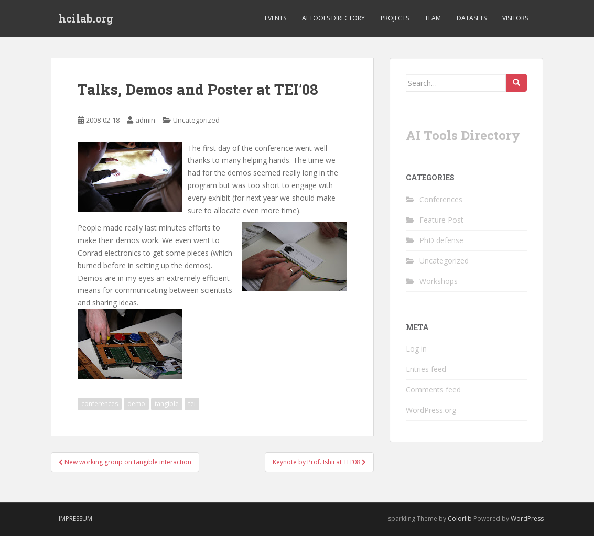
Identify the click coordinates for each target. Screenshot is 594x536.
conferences (99, 403)
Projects (395, 18)
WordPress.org (431, 410)
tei (192, 403)
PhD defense (441, 240)
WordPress (527, 518)
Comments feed (433, 390)
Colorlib (460, 518)
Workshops (438, 281)
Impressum (75, 518)
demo (136, 403)
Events (275, 18)
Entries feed (426, 369)
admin (145, 120)
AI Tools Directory (333, 18)
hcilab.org (86, 18)
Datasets (472, 18)
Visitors (515, 18)
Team (433, 18)
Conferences (440, 199)
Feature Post (441, 220)
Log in (416, 349)
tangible (167, 403)
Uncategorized (196, 120)
